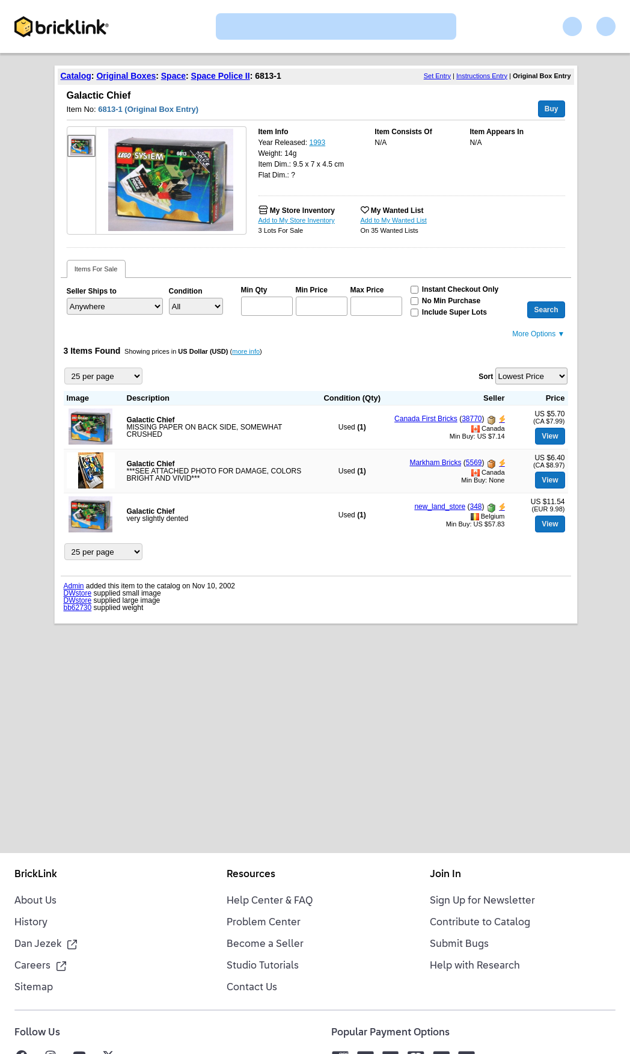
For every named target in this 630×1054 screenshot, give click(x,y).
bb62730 (78, 607)
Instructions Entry (481, 75)
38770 (472, 419)
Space (173, 76)
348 (475, 506)
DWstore (78, 593)
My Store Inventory (302, 210)
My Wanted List (397, 210)
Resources (251, 875)
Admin (74, 586)
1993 (317, 142)
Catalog (76, 76)
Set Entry (437, 75)
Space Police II (220, 76)
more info (246, 351)
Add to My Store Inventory (296, 220)
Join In (445, 875)
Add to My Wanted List (394, 220)
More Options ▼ (538, 334)
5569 (474, 462)
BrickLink (35, 875)
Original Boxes (126, 76)
